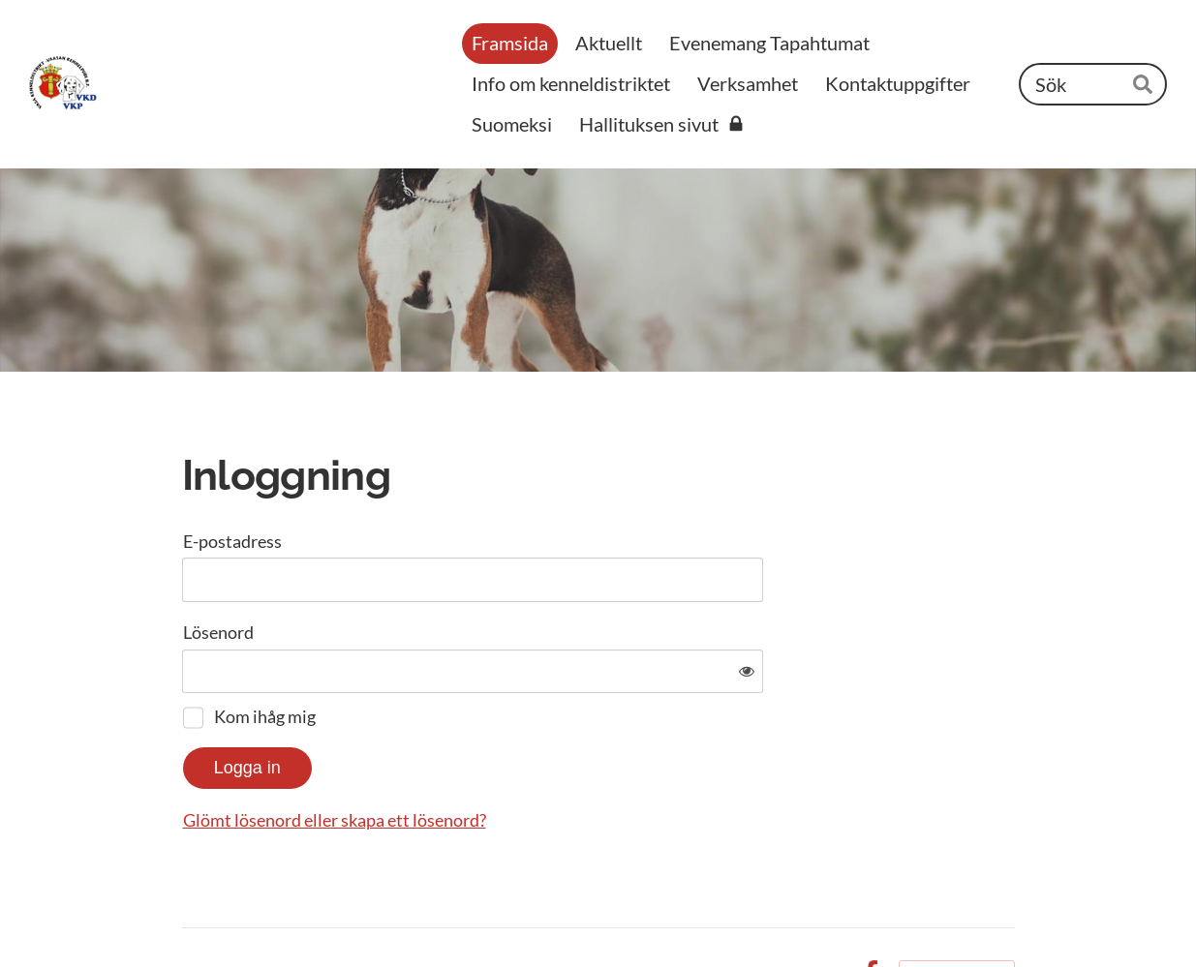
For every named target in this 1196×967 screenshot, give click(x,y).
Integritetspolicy (775, 911)
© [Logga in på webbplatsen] (191, 910)
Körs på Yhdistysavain (956, 911)
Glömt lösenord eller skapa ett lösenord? (543, 757)
